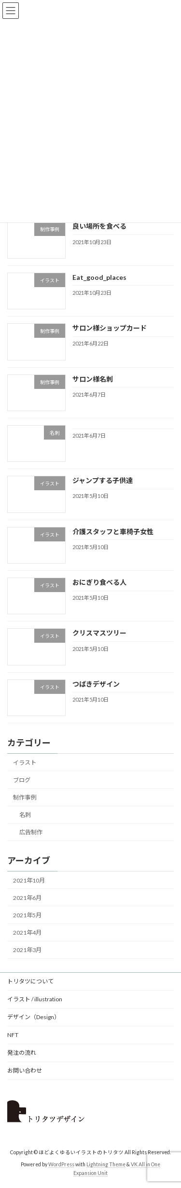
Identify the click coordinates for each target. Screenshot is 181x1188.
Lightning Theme (105, 1164)
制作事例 (24, 797)
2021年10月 (29, 880)
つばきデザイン (96, 684)
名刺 (25, 815)
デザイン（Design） (33, 1017)
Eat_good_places (99, 277)
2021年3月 (27, 950)
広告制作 (30, 832)
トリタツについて (30, 981)
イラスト (24, 762)
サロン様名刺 (92, 379)
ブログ (21, 780)
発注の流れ (21, 1052)
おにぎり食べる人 (99, 582)
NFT (12, 1034)
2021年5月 (27, 915)
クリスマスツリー (99, 633)
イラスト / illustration (34, 999)
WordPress (61, 1164)
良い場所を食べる (99, 226)
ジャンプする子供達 (102, 481)
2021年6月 (27, 897)
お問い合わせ (24, 1070)
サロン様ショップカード (109, 328)
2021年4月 (27, 932)
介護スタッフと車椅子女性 (112, 531)
